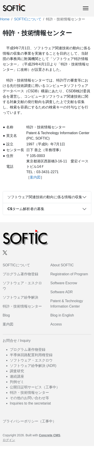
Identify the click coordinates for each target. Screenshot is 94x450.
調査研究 (17, 371)
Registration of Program (69, 274)
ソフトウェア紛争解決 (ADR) (33, 366)
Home (5, 19)
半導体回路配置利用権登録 (31, 355)
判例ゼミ (17, 382)
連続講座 (17, 376)
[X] (5, 252)
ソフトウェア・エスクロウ (31, 360)
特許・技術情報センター (22, 306)
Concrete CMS (49, 435)
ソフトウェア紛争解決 (20, 297)
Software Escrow (63, 283)
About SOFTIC (62, 265)
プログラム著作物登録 (20, 274)
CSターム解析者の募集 (25, 209)
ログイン (9, 440)
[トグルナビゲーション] (85, 8)
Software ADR (61, 292)
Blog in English (62, 315)
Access (56, 324)
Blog (6, 315)
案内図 (35, 177)
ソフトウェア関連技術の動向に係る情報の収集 (44, 197)
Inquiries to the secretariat (30, 403)
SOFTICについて (27, 19)
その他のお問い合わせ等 (29, 398)
